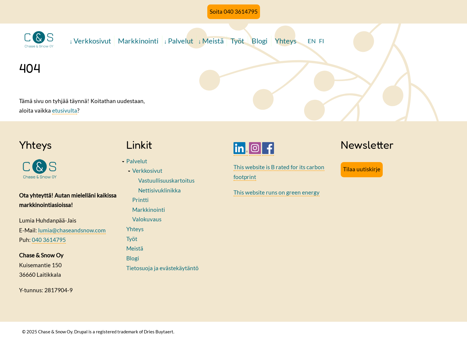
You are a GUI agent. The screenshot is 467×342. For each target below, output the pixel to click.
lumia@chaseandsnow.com (72, 230)
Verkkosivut (92, 40)
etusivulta (64, 110)
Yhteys (285, 40)
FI (321, 40)
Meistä (213, 40)
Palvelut (180, 40)
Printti (140, 199)
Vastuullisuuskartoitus (166, 180)
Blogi (259, 40)
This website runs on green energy (277, 192)
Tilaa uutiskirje (361, 169)
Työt (237, 40)
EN (312, 40)
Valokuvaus (146, 219)
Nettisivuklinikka (159, 190)
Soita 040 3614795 (234, 11)
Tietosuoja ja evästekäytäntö (162, 268)
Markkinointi (138, 40)
